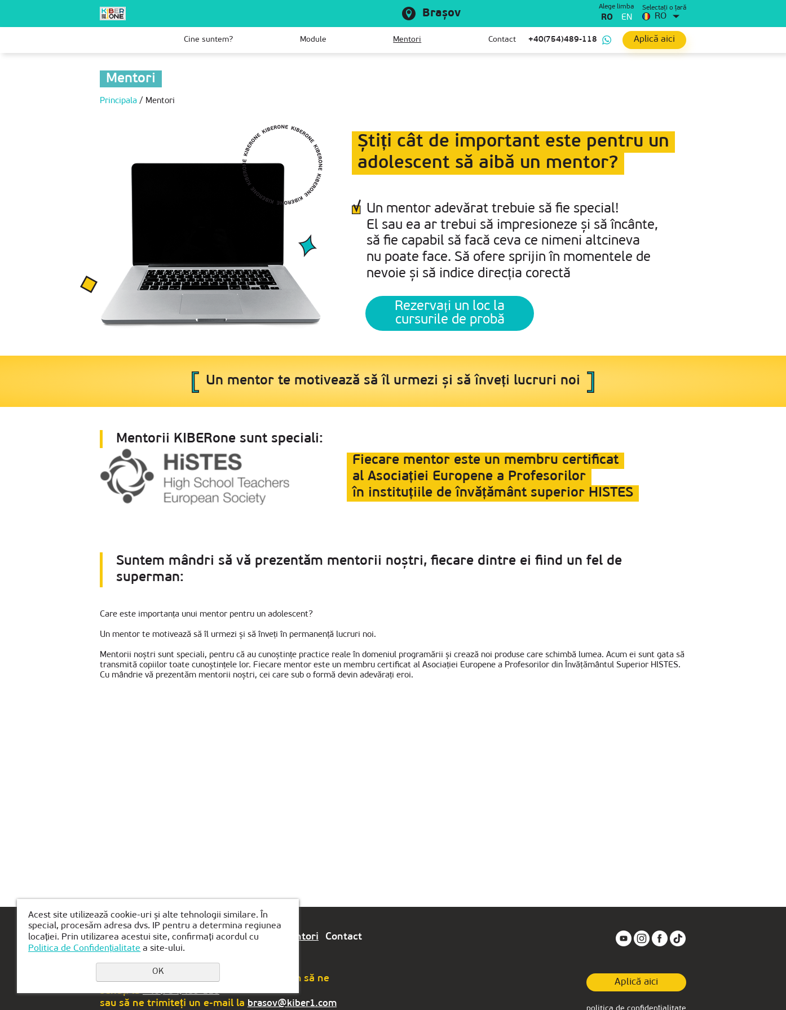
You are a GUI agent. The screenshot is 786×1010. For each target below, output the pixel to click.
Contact (502, 40)
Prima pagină (108, 40)
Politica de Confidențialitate (84, 948)
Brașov (441, 13)
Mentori (407, 40)
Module (313, 40)
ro (607, 18)
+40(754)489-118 (562, 40)
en (626, 18)
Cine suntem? (208, 40)
